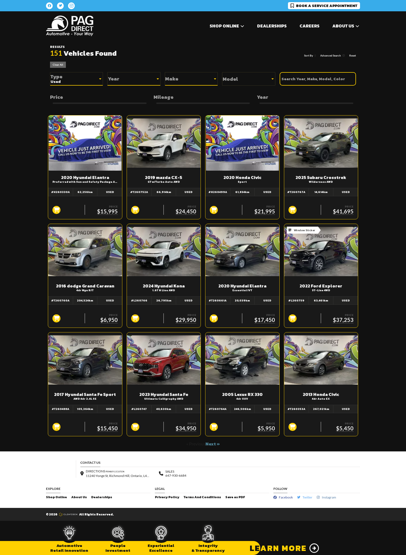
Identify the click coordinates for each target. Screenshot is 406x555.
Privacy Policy (167, 497)
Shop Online (56, 497)
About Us (79, 497)
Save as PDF (235, 497)
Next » (212, 444)
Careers (309, 26)
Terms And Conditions (202, 497)
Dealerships (272, 26)
